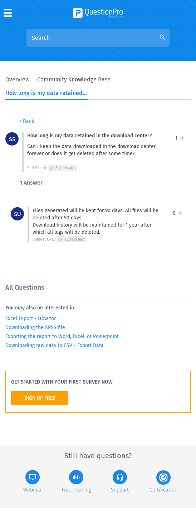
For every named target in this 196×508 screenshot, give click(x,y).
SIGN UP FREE (40, 398)
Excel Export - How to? (30, 318)
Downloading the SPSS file (35, 327)
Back (27, 121)
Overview (17, 79)
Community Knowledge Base (74, 79)
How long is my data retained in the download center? (46, 93)
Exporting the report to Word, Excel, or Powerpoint (62, 336)
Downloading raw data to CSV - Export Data (54, 345)
